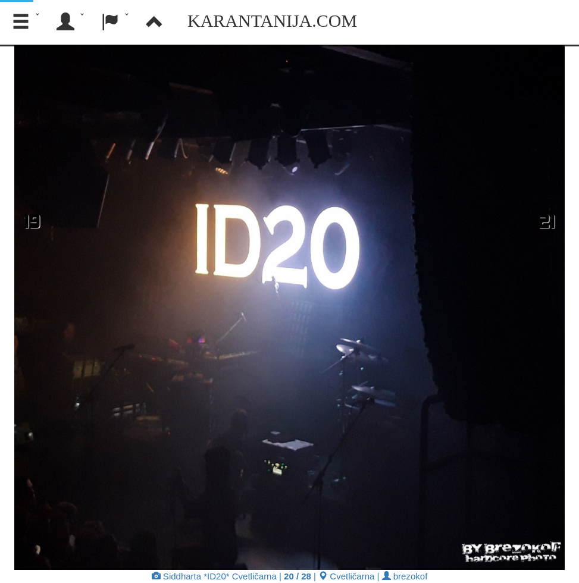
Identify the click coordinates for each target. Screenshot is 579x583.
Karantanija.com (272, 20)
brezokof (405, 576)
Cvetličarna (346, 576)
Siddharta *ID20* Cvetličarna (214, 576)
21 (547, 220)
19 (32, 220)
